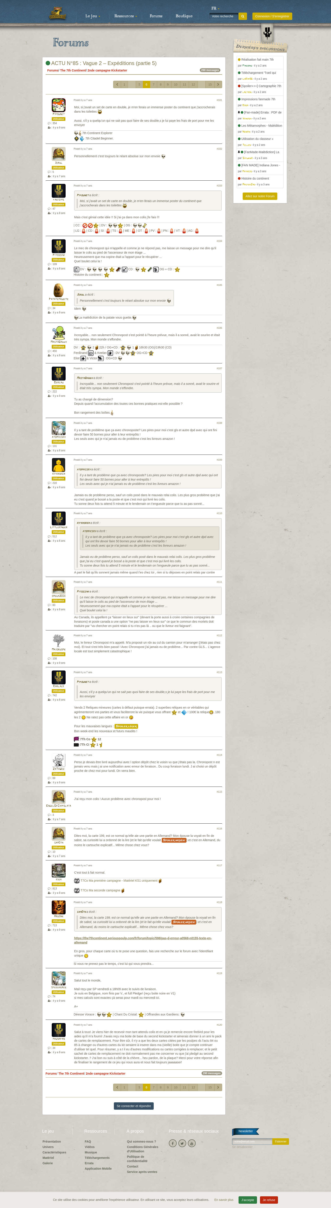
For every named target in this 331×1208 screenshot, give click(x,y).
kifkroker (58, 474)
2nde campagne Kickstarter (107, 70)
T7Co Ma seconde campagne (100, 890)
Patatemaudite (58, 299)
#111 (219, 582)
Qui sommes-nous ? (141, 1141)
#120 (219, 1024)
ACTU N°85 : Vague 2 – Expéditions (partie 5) (101, 63)
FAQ (88, 1141)
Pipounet (59, 114)
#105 (219, 285)
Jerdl (58, 163)
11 (184, 84)
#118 (219, 902)
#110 (219, 513)
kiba (58, 879)
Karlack (58, 686)
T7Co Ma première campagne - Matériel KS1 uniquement (119, 880)
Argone (58, 916)
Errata (89, 1163)
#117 (219, 865)
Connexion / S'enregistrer (272, 16)
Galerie (48, 1163)
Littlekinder (58, 527)
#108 (219, 423)
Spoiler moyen (174, 840)
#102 (219, 148)
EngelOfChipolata (58, 806)
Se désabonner (242, 1147)
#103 (219, 185)
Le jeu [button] (93, 16)
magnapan (59, 1039)
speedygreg (58, 987)
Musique (91, 1152)
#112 (219, 635)
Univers (48, 1147)
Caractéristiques (54, 1152)
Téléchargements (97, 1157)
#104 (219, 241)
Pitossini (59, 255)
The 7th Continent (73, 70)
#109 (219, 459)
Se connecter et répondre (134, 1106)
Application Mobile (98, 1168)
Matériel (48, 1157)
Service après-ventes (142, 1172)
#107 (219, 368)
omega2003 (58, 596)
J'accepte (247, 1200)
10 (176, 84)
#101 (219, 100)
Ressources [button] (126, 16)
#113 (219, 672)
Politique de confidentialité (137, 1159)
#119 (219, 973)
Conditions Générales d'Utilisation (142, 1149)
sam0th (58, 842)
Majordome (59, 649)
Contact (132, 1166)
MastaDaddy (59, 342)
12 (193, 84)
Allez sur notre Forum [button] (259, 196)
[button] (216, 8)
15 (210, 84)
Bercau (58, 382)
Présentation (52, 1141)
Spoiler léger (126, 726)
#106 (219, 328)
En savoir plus (224, 1200)
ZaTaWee (59, 769)
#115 (219, 791)
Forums (156, 16)
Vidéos (90, 1147)
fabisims (58, 199)
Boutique (184, 16)
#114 (219, 755)
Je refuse (269, 1200)
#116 (219, 828)
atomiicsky (59, 437)
